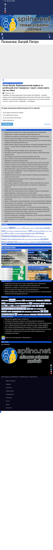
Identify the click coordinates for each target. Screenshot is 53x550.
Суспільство (18, 250)
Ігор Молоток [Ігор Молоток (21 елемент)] (19, 228)
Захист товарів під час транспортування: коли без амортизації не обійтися (28, 201)
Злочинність (7, 83)
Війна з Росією (10, 381)
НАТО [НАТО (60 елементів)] (12, 233)
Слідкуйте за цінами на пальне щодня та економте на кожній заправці (27, 136)
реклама (46, 267)
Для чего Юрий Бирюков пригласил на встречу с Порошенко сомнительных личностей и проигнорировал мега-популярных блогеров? (28, 331)
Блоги (8, 250)
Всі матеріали (5, 344)
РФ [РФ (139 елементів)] (37, 233)
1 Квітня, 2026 (7, 265)
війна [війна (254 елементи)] (46, 239)
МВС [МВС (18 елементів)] (9, 233)
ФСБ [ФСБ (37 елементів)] (23, 239)
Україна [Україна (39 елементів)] (9, 239)
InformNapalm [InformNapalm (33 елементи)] (4, 228)
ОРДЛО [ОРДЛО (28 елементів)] (18, 233)
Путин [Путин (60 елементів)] (34, 233)
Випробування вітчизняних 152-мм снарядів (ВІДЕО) (31, 327)
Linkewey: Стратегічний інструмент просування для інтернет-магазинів (27, 163)
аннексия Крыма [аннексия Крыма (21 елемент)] (28, 239)
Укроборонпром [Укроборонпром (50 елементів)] (16, 239)
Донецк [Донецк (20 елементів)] (47, 231)
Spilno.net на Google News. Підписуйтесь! (16, 337)
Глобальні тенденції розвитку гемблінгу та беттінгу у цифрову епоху (26, 167)
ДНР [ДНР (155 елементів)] (30, 231)
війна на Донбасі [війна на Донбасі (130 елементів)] (7, 242)
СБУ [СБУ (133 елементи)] (28, 236)
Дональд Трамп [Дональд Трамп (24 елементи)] (36, 231)
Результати (47, 124)
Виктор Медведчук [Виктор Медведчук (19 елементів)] (10, 231)
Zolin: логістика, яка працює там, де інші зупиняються (22, 138)
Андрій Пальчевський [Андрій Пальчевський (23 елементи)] (30, 228)
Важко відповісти (7, 120)
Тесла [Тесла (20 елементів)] (44, 236)
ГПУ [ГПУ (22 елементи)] (27, 231)
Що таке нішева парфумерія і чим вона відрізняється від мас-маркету (27, 171)
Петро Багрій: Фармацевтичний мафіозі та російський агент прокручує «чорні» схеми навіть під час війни (26, 88)
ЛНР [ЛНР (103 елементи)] (6, 233)
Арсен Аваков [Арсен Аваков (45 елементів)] (40, 228)
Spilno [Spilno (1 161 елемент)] (12, 227)
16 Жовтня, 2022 (9, 93)
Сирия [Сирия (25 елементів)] (35, 236)
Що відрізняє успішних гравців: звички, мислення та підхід (23, 150)
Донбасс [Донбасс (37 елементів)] (42, 231)
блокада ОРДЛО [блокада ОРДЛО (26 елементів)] (36, 239)
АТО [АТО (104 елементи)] (23, 228)
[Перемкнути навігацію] (4, 34)
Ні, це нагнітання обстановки (11, 118)
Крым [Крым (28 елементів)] (2, 233)
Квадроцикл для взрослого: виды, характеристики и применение (25, 132)
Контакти (9, 408)
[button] (2, 36)
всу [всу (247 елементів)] (41, 239)
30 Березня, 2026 (8, 279)
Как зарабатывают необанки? (19, 319)
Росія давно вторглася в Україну (12, 112)
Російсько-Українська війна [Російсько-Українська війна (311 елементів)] (14, 236)
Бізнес (3, 250)
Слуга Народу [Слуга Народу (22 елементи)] (40, 236)
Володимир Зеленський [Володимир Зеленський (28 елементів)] (20, 231)
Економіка (39, 267)
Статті (12, 250)
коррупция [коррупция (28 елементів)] (20, 242)
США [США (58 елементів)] (31, 236)
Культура (9, 398)
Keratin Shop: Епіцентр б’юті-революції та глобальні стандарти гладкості (27, 195)
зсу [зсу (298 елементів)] (15, 242)
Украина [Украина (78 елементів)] (4, 239)
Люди (21, 83)
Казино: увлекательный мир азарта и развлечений (21, 189)
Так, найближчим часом (9, 115)
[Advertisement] (16, 61)
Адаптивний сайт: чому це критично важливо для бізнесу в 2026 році (26, 169)
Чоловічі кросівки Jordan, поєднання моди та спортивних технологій (26, 165)
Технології (4, 252)
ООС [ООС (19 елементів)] (15, 233)
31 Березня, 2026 (34, 262)
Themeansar (33, 377)
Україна (41, 269)
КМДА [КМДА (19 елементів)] (50, 231)
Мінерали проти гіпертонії (13, 173)
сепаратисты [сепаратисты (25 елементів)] (26, 242)
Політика (9, 387)
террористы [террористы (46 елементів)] (33, 242)
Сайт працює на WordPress (10, 377)
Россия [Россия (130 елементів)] (41, 233)
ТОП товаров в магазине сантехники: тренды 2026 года (22, 156)
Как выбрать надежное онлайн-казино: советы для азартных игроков (27, 183)
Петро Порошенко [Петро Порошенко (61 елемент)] (26, 233)
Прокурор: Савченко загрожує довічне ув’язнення (28, 321)
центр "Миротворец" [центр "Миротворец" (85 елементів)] (44, 242)
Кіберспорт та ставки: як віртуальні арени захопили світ (22, 134)
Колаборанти (15, 83)
